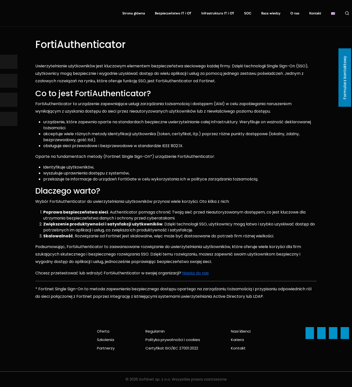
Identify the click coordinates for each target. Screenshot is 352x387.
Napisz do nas (195, 273)
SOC (247, 13)
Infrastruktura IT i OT (217, 13)
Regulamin (155, 331)
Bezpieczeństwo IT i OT (173, 13)
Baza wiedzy (270, 13)
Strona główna (133, 13)
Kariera (237, 339)
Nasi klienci (241, 331)
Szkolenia (105, 339)
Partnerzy (106, 348)
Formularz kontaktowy (345, 77)
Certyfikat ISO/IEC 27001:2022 (171, 348)
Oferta (103, 331)
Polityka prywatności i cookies (172, 339)
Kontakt (315, 13)
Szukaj (347, 13)
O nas (294, 13)
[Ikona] (8, 62)
